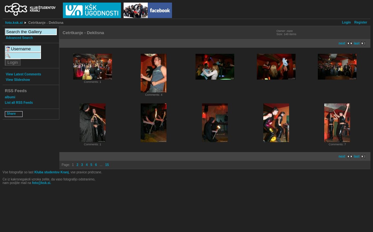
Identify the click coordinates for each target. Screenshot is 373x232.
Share (11, 113)
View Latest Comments (23, 74)
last (356, 43)
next (341, 43)
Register (360, 22)
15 (107, 165)
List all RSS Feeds (19, 102)
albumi (10, 97)
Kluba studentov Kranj (51, 172)
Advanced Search (19, 38)
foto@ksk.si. (41, 183)
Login (346, 22)
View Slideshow (18, 80)
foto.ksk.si (14, 22)
